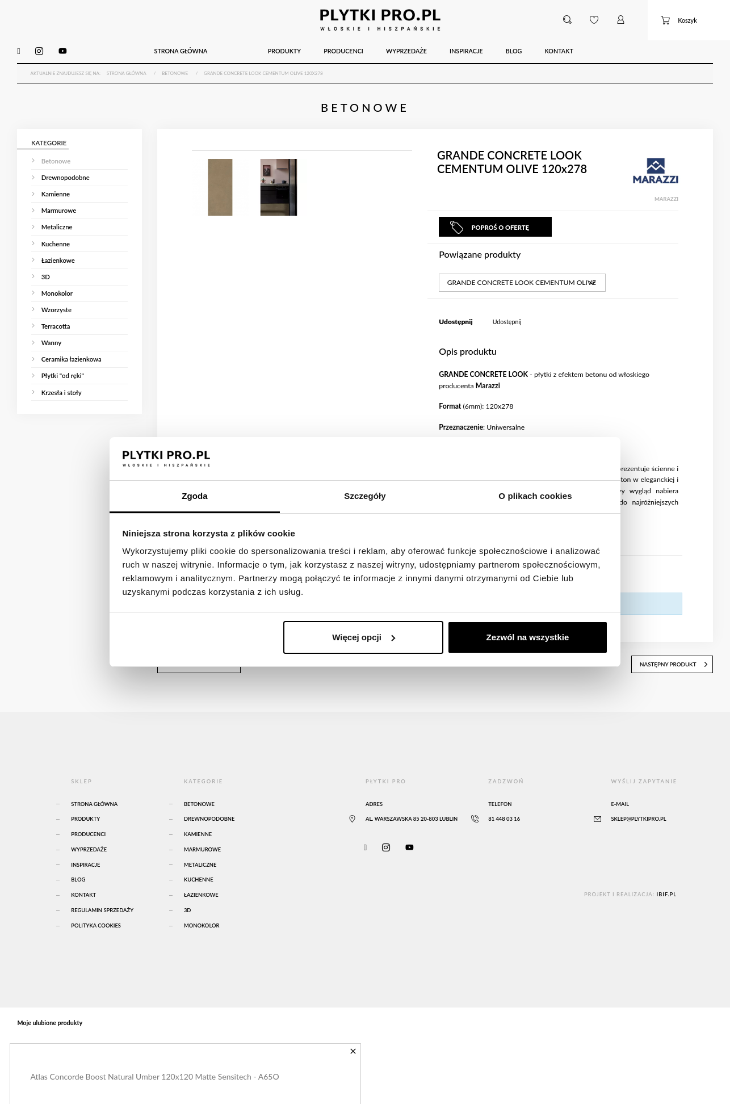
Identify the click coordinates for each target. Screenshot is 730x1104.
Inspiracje (85, 862)
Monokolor (202, 923)
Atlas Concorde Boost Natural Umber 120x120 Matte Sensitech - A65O (154, 1073)
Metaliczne (200, 862)
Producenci (88, 831)
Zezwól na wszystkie (527, 637)
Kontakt (83, 892)
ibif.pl (666, 891)
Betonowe (199, 801)
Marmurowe (202, 846)
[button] (567, 19)
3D (187, 907)
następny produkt (676, 662)
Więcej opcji (363, 637)
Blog (78, 877)
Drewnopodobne (209, 816)
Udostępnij (507, 320)
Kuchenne (198, 877)
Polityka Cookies (96, 923)
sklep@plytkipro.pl (638, 816)
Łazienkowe (201, 892)
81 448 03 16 (504, 816)
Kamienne (198, 831)
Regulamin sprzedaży (102, 907)
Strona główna (94, 801)
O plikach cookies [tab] (535, 496)
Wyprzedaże (89, 846)
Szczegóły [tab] (364, 496)
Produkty (85, 816)
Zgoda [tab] (195, 496)
